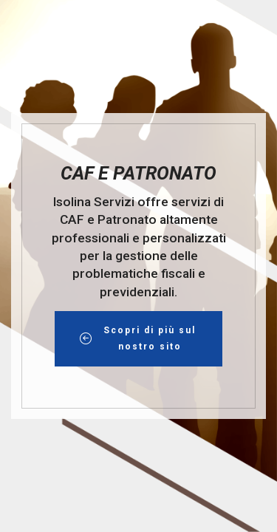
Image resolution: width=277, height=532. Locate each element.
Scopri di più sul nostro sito (138, 338)
